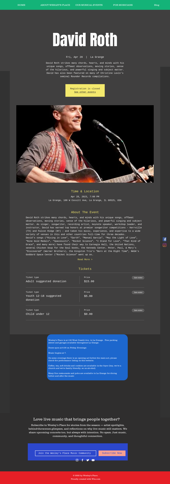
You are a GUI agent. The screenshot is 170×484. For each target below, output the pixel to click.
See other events (85, 92)
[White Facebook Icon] (82, 460)
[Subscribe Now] (112, 453)
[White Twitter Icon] (87, 460)
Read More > (85, 259)
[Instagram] (164, 245)
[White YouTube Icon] (93, 460)
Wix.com (96, 479)
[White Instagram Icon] (77, 460)
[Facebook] (164, 239)
